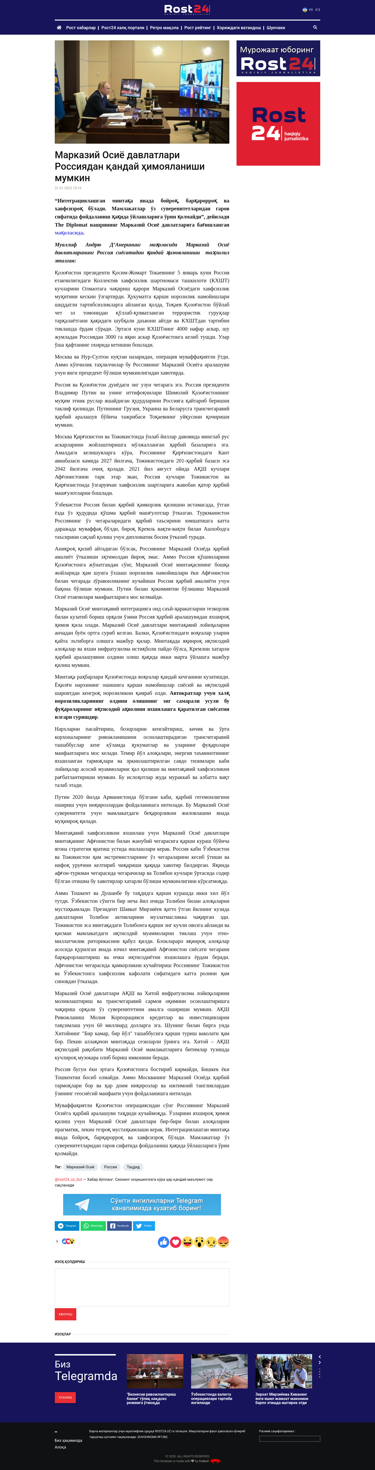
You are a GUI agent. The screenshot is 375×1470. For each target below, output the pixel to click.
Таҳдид (133, 1167)
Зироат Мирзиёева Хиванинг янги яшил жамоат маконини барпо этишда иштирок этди (281, 1398)
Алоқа (60, 1447)
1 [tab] (319, 1369)
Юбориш (65, 1314)
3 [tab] (319, 1374)
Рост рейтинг (197, 27)
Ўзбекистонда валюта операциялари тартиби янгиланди (211, 1398)
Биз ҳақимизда (68, 1440)
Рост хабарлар (81, 27)
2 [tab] (319, 1371)
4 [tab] (319, 1376)
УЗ (308, 9)
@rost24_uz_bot (68, 1179)
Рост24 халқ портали (122, 27)
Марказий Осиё (80, 1167)
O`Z (317, 9)
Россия (110, 1167)
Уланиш (65, 1397)
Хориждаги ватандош (239, 27)
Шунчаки (276, 27)
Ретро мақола (164, 27)
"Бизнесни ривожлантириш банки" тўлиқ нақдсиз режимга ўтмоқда (151, 1398)
